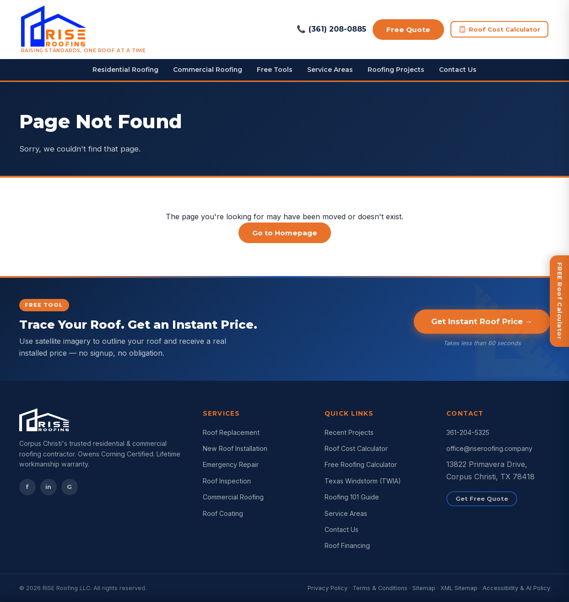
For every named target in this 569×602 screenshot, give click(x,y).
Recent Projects (349, 432)
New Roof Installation (235, 448)
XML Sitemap (458, 588)
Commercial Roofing (207, 69)
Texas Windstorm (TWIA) (363, 481)
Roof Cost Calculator (499, 29)
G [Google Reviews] (69, 486)
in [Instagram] (48, 486)
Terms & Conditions (379, 588)
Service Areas (330, 69)
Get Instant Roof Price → (482, 321)
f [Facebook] (27, 486)
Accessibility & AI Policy (516, 588)
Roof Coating (223, 513)
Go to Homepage (284, 232)
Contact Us (458, 69)
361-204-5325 (467, 432)
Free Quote (408, 29)
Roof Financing (347, 545)
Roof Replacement (231, 432)
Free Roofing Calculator (361, 464)
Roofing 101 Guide (352, 497)
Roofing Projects (396, 69)
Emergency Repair (231, 464)
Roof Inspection (227, 481)
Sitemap (423, 588)
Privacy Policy (327, 588)
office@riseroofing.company (489, 448)
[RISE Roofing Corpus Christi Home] (83, 29)
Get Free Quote (481, 498)
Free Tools (275, 69)
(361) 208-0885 (331, 29)
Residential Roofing (125, 69)
